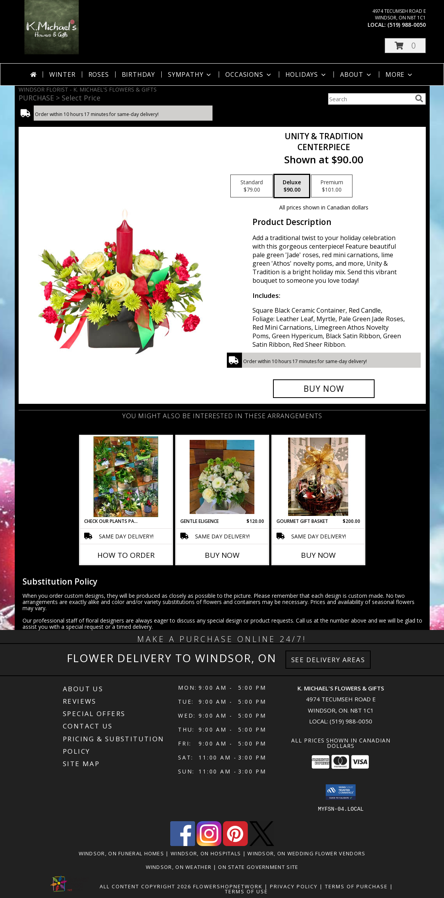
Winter (62, 74)
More (399, 74)
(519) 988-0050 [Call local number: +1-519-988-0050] (406, 24)
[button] (405, 45)
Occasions (248, 74)
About (356, 74)
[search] (419, 98)
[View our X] (261, 844)
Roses (98, 74)
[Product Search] (369, 98)
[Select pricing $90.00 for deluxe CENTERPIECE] (292, 186)
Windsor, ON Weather (179, 866)
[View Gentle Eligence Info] (222, 477)
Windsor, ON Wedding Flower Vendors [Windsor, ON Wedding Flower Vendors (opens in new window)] (306, 853)
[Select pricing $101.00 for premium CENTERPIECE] (331, 186)
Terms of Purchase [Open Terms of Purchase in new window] (356, 886)
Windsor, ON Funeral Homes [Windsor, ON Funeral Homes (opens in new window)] (121, 853)
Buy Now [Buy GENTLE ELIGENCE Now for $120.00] (222, 555)
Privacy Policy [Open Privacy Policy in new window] (294, 886)
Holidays (306, 74)
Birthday (138, 74)
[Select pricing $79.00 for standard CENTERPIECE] (252, 186)
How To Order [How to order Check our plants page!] (126, 555)
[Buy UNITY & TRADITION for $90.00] (324, 388)
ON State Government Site (258, 866)
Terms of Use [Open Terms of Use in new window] (246, 891)
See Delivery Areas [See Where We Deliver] (328, 659)
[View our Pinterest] (235, 844)
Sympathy (190, 74)
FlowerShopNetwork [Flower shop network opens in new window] (228, 886)
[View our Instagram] (209, 844)
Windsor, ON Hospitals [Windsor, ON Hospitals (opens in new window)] (206, 853)
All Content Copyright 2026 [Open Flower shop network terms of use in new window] (145, 886)
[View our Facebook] (182, 844)
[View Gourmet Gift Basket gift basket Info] (318, 477)
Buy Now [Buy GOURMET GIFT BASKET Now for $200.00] (318, 555)
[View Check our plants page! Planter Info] (125, 476)
